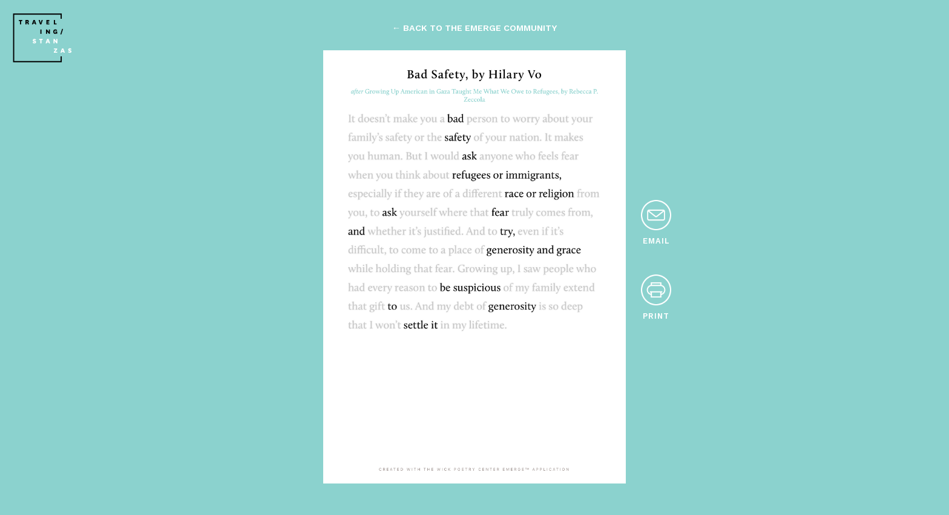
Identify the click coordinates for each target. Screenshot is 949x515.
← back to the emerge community (474, 28)
